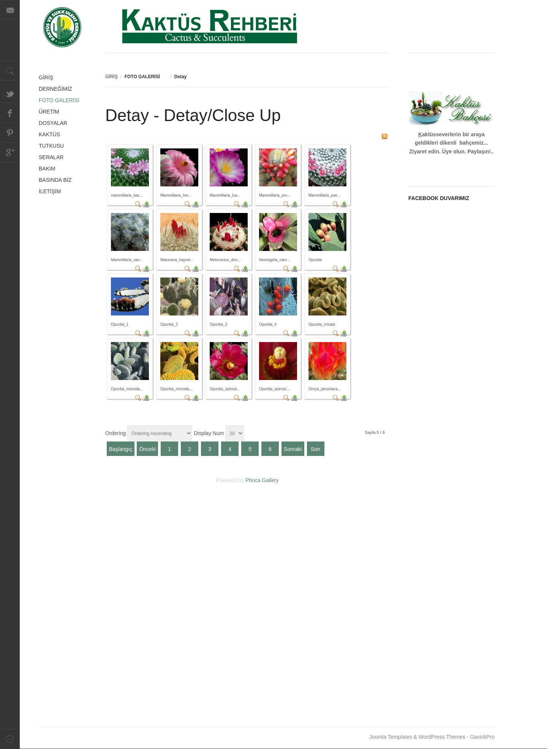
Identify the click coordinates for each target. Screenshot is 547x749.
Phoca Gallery (262, 480)
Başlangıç (120, 449)
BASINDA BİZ (55, 180)
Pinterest (10, 132)
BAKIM (47, 169)
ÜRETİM (49, 112)
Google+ (10, 152)
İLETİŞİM (50, 191)
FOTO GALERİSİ (59, 100)
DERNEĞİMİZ (55, 89)
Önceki (147, 449)
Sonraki (293, 449)
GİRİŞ (111, 76)
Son (315, 449)
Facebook (10, 113)
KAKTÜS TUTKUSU (51, 140)
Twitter (10, 93)
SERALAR (51, 157)
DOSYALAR (53, 123)
